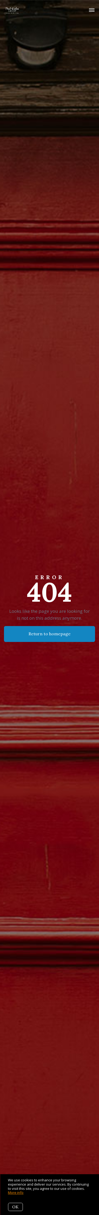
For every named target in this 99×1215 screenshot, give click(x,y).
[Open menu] (92, 10)
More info (15, 1192)
